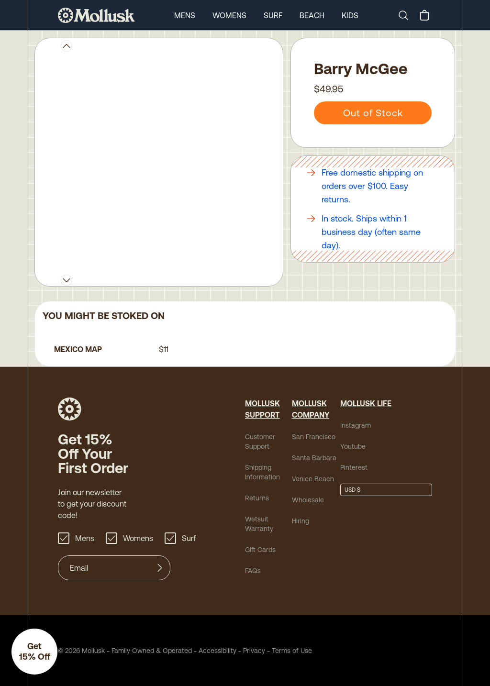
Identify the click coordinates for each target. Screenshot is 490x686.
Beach (312, 15)
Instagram (355, 425)
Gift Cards (260, 549)
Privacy (254, 650)
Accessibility (214, 650)
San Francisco (313, 437)
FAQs (253, 571)
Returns (257, 498)
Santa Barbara (314, 458)
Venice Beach (313, 479)
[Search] (407, 15)
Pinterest (354, 467)
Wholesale (308, 500)
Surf (273, 15)
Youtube (353, 446)
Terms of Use (292, 650)
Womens (229, 15)
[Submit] (160, 568)
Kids (350, 15)
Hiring (300, 521)
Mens (184, 15)
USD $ (352, 490)
